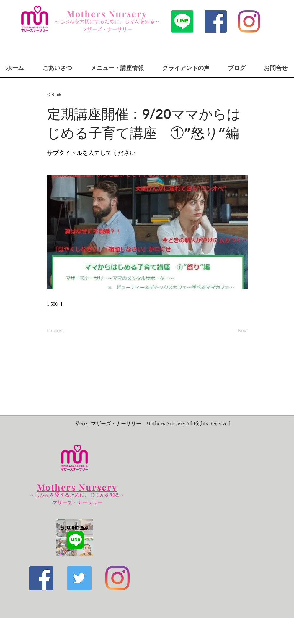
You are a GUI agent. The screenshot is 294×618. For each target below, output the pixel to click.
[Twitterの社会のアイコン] (79, 578)
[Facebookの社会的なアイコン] (216, 21)
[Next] (233, 330)
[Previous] (66, 330)
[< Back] (66, 94)
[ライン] (182, 21)
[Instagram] (249, 21)
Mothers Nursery (107, 13)
